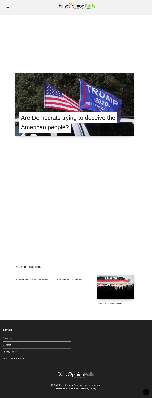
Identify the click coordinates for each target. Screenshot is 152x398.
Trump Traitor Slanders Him (109, 304)
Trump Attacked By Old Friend (69, 279)
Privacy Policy (10, 351)
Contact (7, 344)
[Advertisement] (76, 40)
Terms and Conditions (14, 358)
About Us (7, 338)
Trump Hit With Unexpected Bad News (32, 279)
